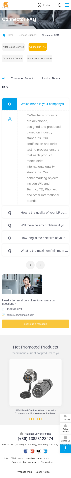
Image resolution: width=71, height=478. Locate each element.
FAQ (5, 87)
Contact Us (65, 438)
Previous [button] (31, 419)
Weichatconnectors (36, 458)
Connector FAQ (37, 46)
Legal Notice (43, 471)
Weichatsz (17, 458)
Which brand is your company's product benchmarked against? (45, 104)
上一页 (30, 266)
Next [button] (39, 419)
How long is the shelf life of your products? (45, 239)
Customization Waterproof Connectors (32, 462)
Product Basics (51, 78)
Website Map (24, 471)
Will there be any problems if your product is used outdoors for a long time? (45, 226)
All (3, 78)
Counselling (65, 417)
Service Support (27, 35)
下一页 (40, 266)
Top (65, 448)
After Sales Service (13, 46)
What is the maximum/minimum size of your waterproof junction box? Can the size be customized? (45, 251)
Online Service (65, 428)
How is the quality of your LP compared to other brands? (45, 213)
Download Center (12, 58)
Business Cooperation (39, 58)
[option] (35, 386)
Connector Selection (23, 78)
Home (10, 35)
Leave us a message (35, 324)
